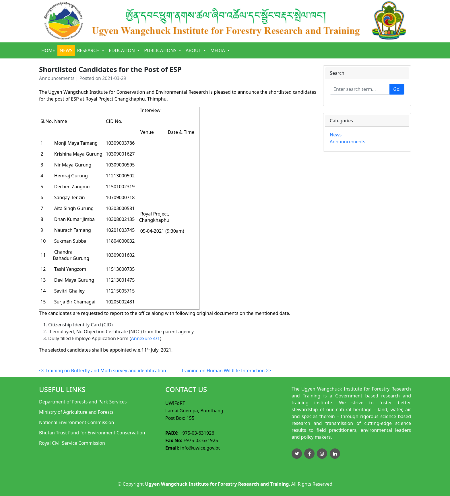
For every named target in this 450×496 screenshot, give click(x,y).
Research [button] (89, 50)
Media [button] (218, 50)
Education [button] (122, 50)
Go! (397, 89)
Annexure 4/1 (145, 338)
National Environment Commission (76, 422)
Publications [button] (161, 50)
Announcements (347, 141)
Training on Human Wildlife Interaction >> (226, 370)
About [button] (194, 50)
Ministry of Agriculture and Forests (76, 412)
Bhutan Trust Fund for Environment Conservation (92, 432)
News (66, 50)
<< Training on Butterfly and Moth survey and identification (102, 370)
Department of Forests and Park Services (83, 401)
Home (48, 50)
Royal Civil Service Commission (72, 443)
